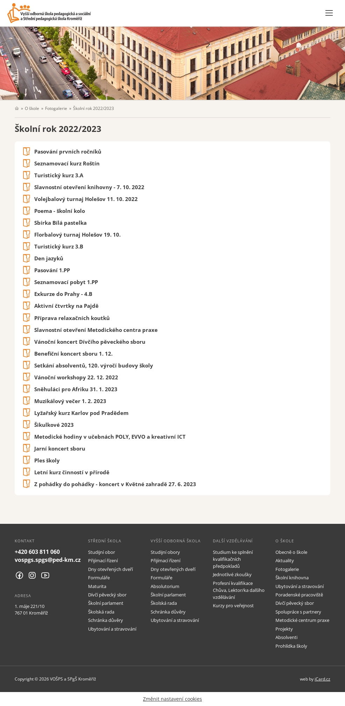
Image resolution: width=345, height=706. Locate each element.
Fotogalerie (56, 108)
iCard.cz (322, 679)
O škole (32, 108)
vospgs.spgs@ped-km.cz (48, 560)
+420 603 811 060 (37, 552)
